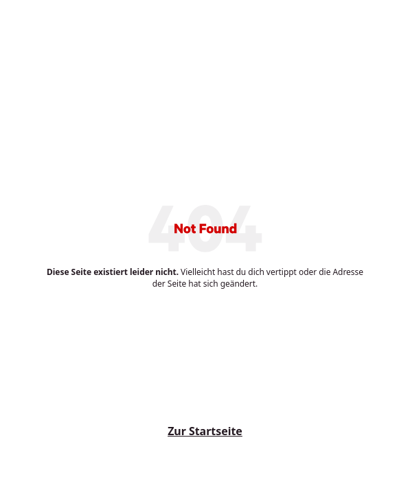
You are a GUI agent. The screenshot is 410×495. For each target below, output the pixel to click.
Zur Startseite (205, 431)
